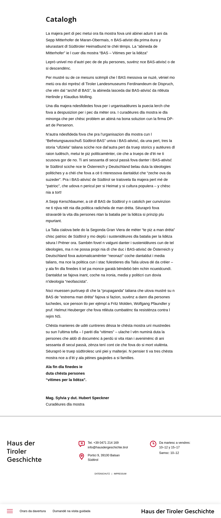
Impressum (120, 474)
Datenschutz (102, 474)
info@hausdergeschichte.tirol (108, 447)
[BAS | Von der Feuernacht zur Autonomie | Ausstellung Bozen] (178, 511)
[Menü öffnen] (10, 511)
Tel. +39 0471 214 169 (103, 442)
